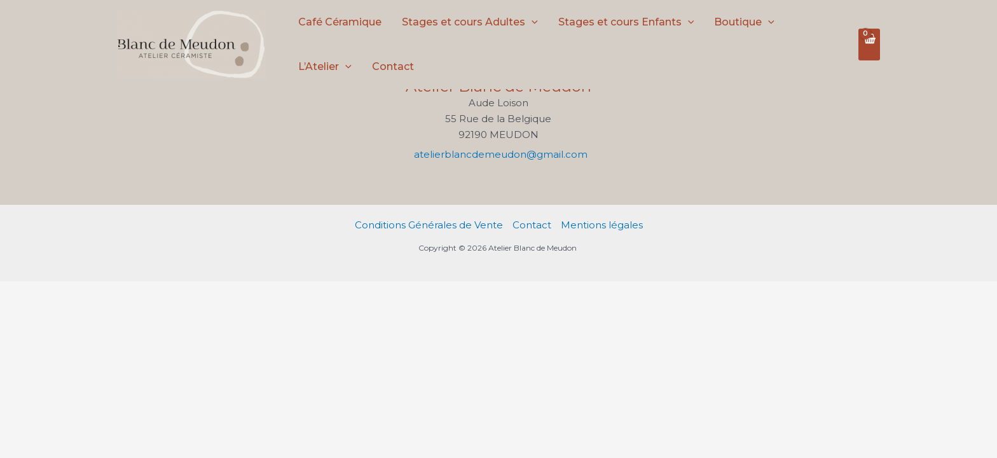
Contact (393, 66)
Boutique (744, 22)
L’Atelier (325, 67)
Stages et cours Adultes (470, 22)
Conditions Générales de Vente (429, 225)
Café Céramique (340, 22)
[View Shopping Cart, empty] (869, 44)
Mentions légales (602, 225)
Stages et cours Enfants (626, 22)
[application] (531, 22)
